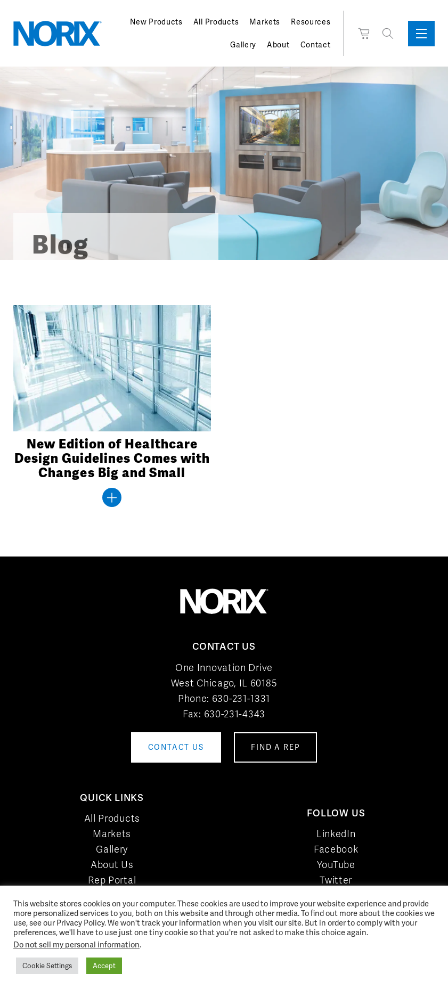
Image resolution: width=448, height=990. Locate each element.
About (278, 45)
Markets (264, 22)
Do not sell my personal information (76, 944)
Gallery (243, 45)
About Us (112, 864)
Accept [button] (104, 965)
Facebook (336, 849)
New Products (156, 22)
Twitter (336, 880)
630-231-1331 (241, 698)
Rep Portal (112, 880)
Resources (310, 22)
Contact (315, 45)
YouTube (336, 864)
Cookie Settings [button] (47, 965)
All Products (216, 22)
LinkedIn (336, 834)
